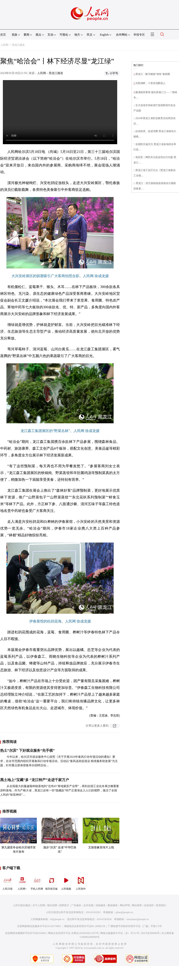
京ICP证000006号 (150, 933)
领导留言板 (51, 882)
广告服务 (76, 905)
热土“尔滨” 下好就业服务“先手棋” (27, 750)
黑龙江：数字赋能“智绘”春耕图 (152, 74)
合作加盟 (88, 905)
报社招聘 (52, 905)
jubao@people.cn (124, 912)
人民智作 (80, 882)
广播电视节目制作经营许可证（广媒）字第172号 (135, 926)
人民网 (4, 45)
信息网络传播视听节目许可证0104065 (25, 933)
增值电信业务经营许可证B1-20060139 (84, 926)
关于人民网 (39, 905)
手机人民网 (37, 882)
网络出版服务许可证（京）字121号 (119, 933)
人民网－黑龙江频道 (50, 73)
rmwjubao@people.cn (137, 919)
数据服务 (113, 905)
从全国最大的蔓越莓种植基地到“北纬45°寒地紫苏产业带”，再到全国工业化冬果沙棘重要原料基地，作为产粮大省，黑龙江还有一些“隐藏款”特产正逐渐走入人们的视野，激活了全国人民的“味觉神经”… (59, 790)
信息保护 (149, 905)
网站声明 (125, 905)
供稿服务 (101, 905)
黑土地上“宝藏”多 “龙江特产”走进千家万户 (34, 780)
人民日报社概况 (21, 905)
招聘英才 (64, 905)
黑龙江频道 (18, 45)
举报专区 (139, 34)
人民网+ (22, 882)
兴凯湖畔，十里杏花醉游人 (150, 83)
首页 (3, 34)
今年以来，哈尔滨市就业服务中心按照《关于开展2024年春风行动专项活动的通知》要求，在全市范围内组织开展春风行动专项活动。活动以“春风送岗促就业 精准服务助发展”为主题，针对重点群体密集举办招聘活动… (59, 761)
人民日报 (7, 882)
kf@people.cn (57, 919)
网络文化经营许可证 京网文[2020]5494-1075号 (73, 933)
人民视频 (66, 882)
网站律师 (137, 905)
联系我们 (161, 905)
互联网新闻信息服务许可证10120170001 (39, 926)
